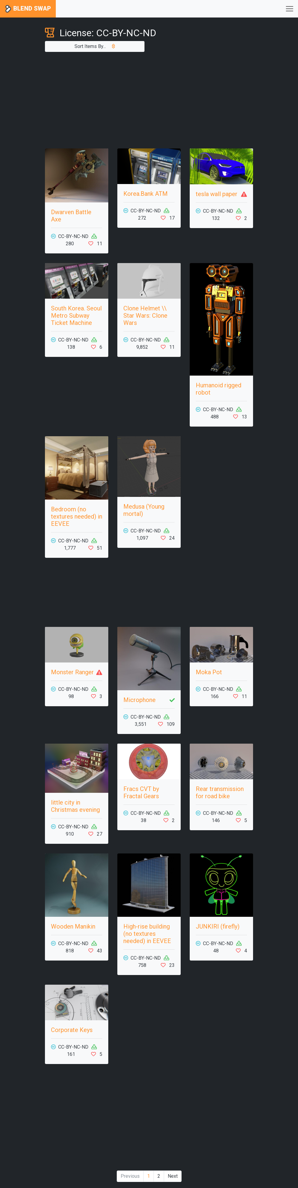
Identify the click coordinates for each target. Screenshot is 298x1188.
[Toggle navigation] (289, 9)
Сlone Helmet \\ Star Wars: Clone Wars (145, 315)
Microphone (139, 700)
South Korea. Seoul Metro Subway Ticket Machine (76, 315)
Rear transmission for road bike (220, 792)
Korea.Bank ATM (145, 193)
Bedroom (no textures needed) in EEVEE (76, 516)
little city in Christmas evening (75, 806)
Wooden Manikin (73, 926)
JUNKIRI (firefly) (217, 926)
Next (173, 1176)
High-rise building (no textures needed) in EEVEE (147, 934)
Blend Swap (28, 9)
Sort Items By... (94, 46)
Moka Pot (209, 672)
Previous (130, 1176)
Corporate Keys (72, 1030)
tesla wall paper (216, 194)
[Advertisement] (149, 100)
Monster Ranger (72, 672)
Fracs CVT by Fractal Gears (141, 792)
